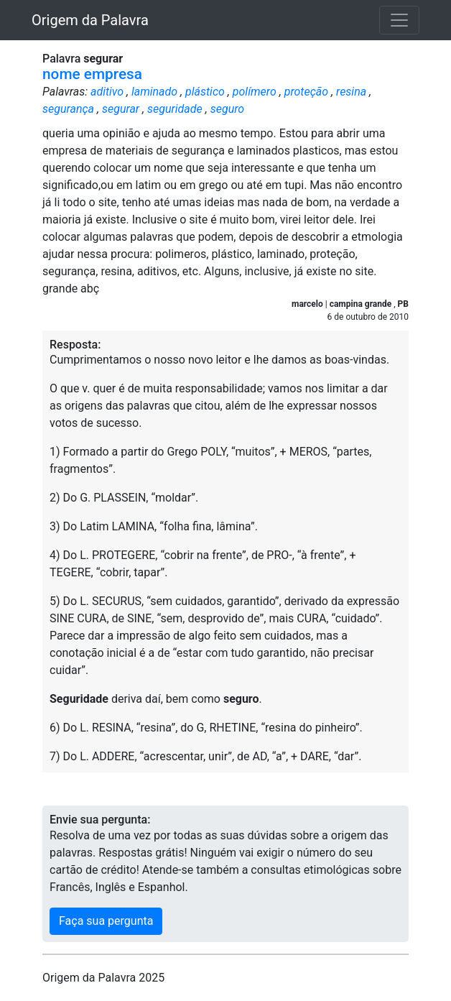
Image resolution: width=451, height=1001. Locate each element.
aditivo (107, 91)
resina (351, 91)
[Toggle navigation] (399, 20)
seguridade (175, 109)
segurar (120, 109)
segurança (68, 109)
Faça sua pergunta (106, 921)
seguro (227, 109)
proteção (306, 91)
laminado (154, 91)
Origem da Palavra (90, 20)
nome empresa (92, 74)
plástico (205, 91)
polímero (254, 91)
